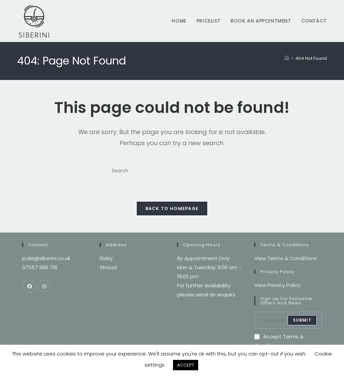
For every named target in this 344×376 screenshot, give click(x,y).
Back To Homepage (172, 209)
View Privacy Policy (277, 285)
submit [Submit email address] (302, 320)
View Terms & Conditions (285, 258)
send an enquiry (215, 294)
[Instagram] (44, 286)
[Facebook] (29, 286)
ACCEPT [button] (185, 365)
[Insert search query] (172, 170)
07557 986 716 (39, 267)
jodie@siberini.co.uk (46, 258)
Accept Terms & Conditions (279, 341)
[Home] (287, 58)
